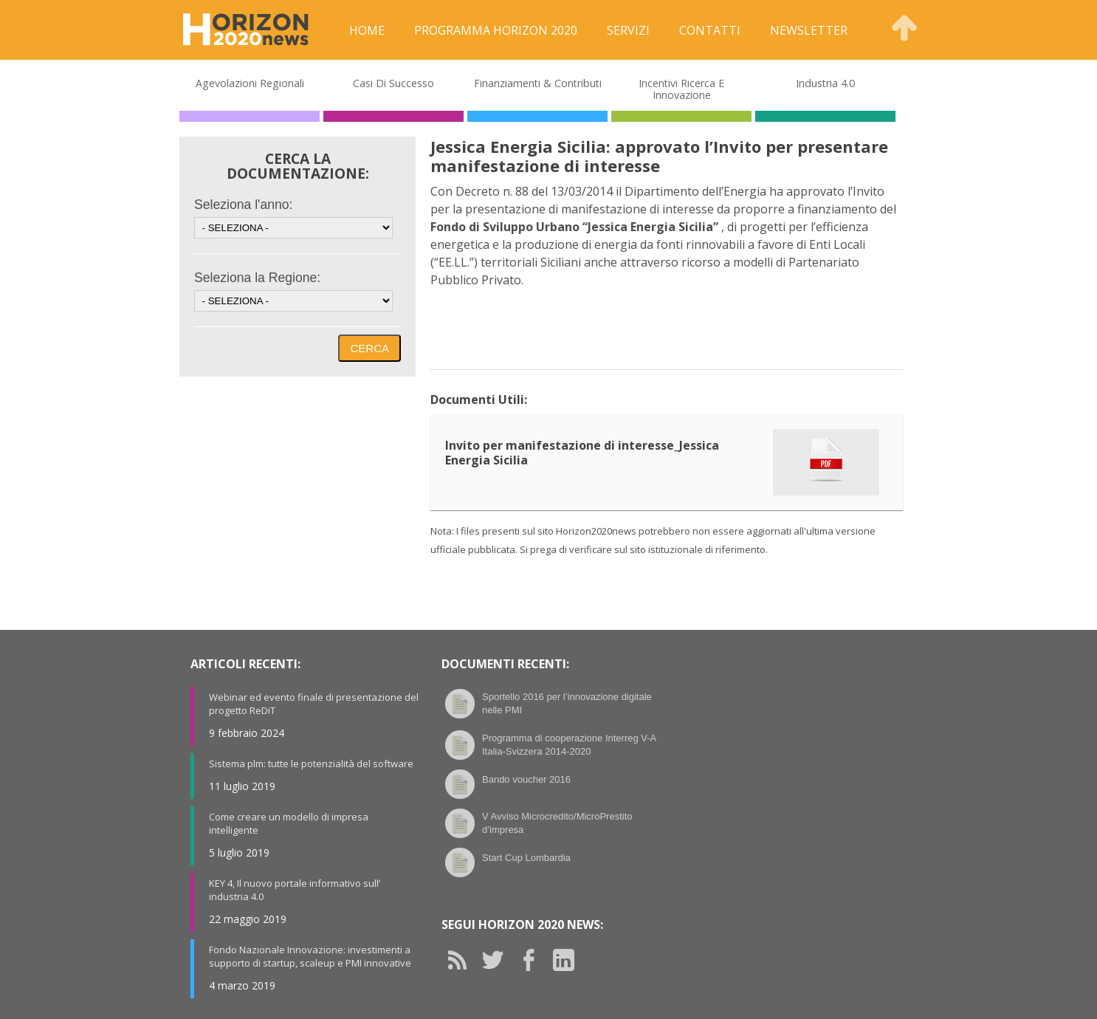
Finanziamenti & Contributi (538, 83)
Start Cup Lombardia (526, 857)
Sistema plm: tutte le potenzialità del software (311, 763)
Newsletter (808, 30)
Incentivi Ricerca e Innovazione (681, 89)
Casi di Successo (393, 83)
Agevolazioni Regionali (250, 83)
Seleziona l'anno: (243, 204)
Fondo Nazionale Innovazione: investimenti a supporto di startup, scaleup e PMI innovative (310, 956)
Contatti (709, 30)
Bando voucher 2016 (526, 779)
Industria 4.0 (825, 83)
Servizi (628, 30)
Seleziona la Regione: (257, 277)
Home (367, 30)
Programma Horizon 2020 (495, 30)
